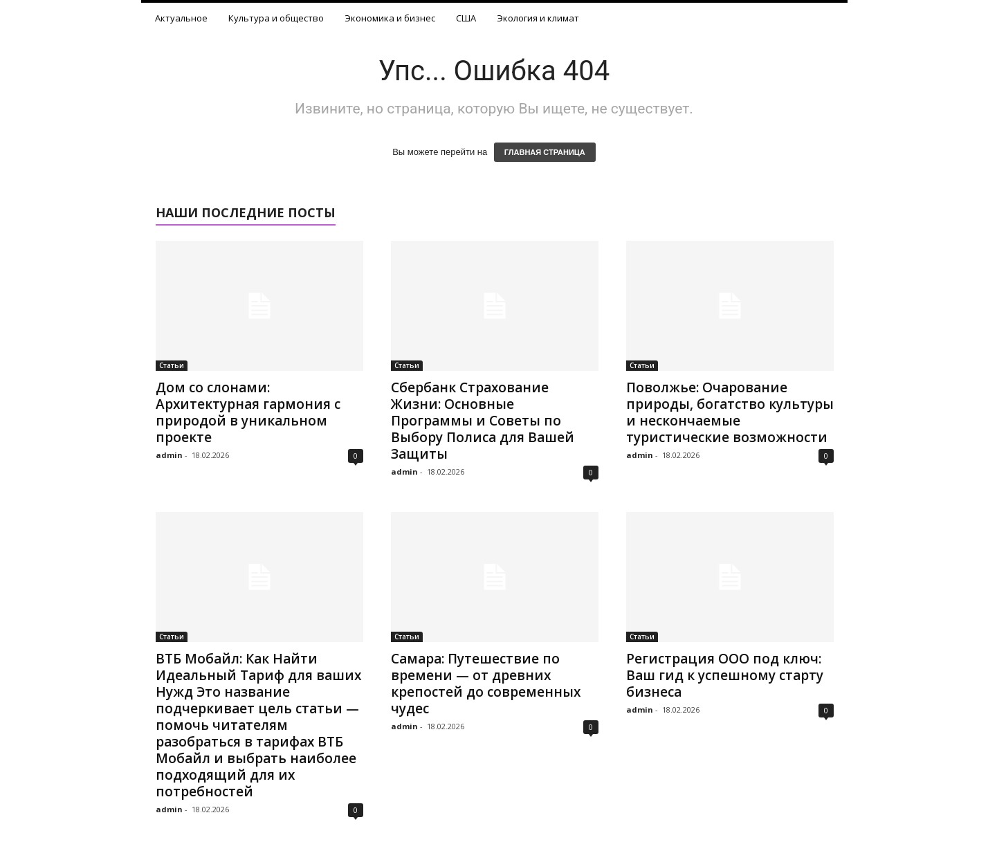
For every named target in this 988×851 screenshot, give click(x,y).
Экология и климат (538, 18)
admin (169, 455)
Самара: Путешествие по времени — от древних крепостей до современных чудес (485, 683)
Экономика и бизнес (390, 18)
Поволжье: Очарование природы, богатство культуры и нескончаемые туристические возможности (730, 412)
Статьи (171, 365)
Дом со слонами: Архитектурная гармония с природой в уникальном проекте (248, 412)
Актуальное (181, 18)
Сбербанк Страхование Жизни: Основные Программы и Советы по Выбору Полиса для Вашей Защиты (482, 420)
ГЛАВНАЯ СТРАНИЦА (544, 152)
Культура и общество (276, 18)
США (466, 18)
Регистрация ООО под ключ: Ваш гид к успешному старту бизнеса (724, 675)
